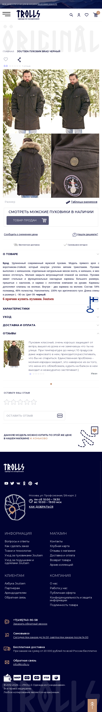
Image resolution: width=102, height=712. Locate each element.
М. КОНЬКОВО (39, 438)
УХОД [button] (7, 317)
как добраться (41, 506)
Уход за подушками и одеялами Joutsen (19, 561)
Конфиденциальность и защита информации (71, 599)
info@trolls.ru (21, 664)
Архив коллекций (61, 564)
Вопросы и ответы (17, 541)
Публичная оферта (62, 593)
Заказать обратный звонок (30, 623)
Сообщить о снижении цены (21, 234)
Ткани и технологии (18, 550)
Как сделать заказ (17, 546)
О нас (54, 583)
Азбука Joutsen (15, 583)
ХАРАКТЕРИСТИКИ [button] (16, 308)
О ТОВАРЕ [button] (10, 254)
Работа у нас (58, 588)
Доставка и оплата (62, 555)
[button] (71, 15)
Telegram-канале (47, 4)
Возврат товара (60, 560)
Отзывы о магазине (62, 550)
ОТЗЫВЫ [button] (9, 333)
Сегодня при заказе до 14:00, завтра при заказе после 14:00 (50, 637)
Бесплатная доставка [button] (26, 245)
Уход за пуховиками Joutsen (24, 555)
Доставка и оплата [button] (19, 325)
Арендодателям (15, 593)
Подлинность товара (64, 605)
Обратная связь (15, 597)
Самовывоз (21, 633)
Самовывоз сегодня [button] (75, 245)
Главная (8, 51)
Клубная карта (59, 546)
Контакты (56, 541)
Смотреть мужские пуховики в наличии (51, 212)
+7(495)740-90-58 (25, 620)
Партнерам (12, 588)
